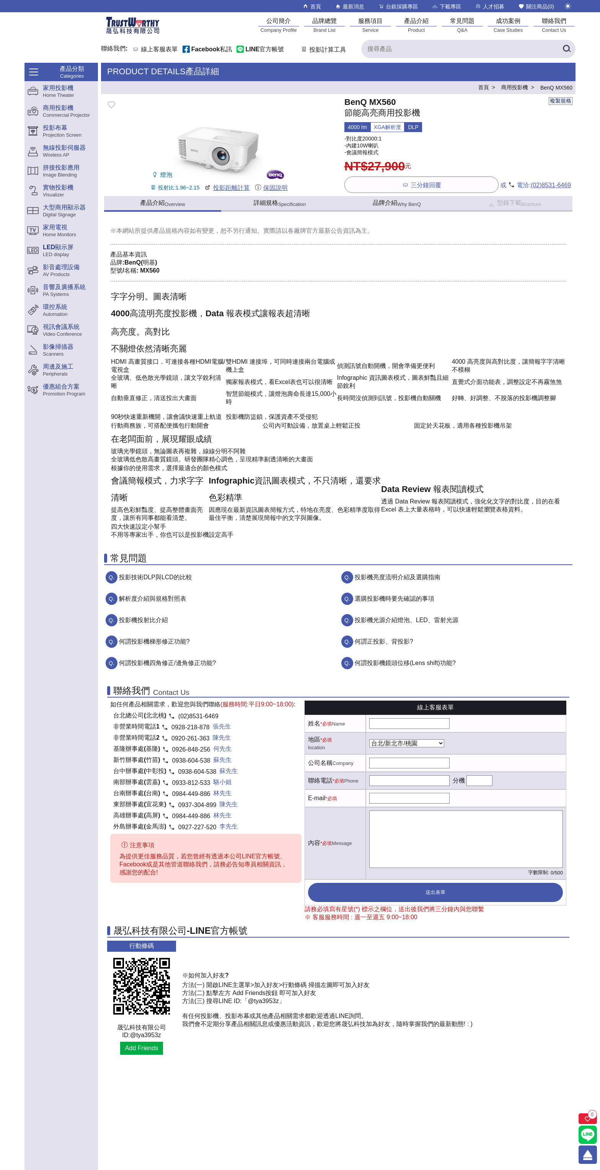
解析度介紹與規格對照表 (152, 598)
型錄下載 (514, 203)
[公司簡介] (278, 25)
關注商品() (536, 6)
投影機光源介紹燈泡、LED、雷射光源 (406, 620)
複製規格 (560, 101)
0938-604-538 (191, 760)
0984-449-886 (191, 794)
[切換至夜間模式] (567, 6)
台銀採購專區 (398, 6)
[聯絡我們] (554, 25)
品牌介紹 (397, 203)
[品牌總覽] (324, 25)
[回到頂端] (588, 1154)
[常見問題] (462, 25)
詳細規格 (280, 203)
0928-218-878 (190, 727)
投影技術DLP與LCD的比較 (155, 577)
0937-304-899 (197, 805)
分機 (459, 780)
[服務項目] (370, 25)
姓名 (314, 723)
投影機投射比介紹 (143, 620)
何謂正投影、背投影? (384, 641)
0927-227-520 (197, 827)
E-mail (316, 798)
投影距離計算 (226, 188)
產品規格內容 (171, 230)
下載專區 (446, 6)
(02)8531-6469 (551, 185)
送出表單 (435, 892)
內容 (314, 843)
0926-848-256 (191, 749)
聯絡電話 (320, 780)
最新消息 (349, 6)
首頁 (311, 6)
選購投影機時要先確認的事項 (394, 598)
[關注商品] (588, 1119)
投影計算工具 (323, 49)
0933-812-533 (191, 782)
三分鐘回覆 (421, 184)
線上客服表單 (159, 49)
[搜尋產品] (468, 49)
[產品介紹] (416, 25)
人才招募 (489, 6)
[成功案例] (508, 25)
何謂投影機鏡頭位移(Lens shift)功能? (405, 663)
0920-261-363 (190, 738)
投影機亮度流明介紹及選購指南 (397, 577)
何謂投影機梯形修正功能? (154, 641)
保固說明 (271, 188)
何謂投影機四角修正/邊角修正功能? (167, 663)
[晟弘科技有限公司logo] (133, 33)
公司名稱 (320, 763)
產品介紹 (162, 203)
